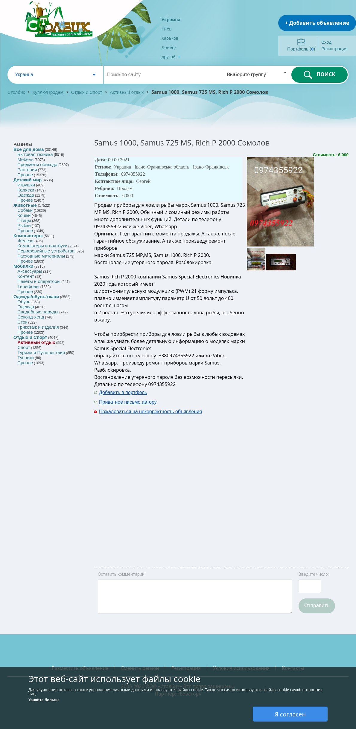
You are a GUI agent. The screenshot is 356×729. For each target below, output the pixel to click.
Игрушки (26, 184)
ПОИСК (319, 75)
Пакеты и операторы (38, 281)
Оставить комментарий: (121, 574)
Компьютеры (28, 235)
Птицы (24, 220)
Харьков (170, 38)
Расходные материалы (41, 255)
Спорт (23, 347)
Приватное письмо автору (128, 402)
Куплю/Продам (49, 92)
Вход (326, 42)
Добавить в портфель (123, 392)
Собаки (25, 210)
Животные (25, 205)
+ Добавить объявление (317, 22)
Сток (22, 321)
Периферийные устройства (45, 250)
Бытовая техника (35, 154)
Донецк (169, 47)
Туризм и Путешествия (41, 352)
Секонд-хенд (30, 316)
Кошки (24, 215)
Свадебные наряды (37, 311)
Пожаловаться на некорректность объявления (150, 411)
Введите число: (314, 574)
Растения (27, 169)
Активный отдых (127, 92)
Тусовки (25, 357)
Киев (166, 29)
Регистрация (334, 48)
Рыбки (24, 225)
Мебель (25, 159)
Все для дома (28, 149)
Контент (25, 276)
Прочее (25, 174)
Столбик (16, 92)
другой (171, 56)
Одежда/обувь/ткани (36, 296)
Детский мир (27, 179)
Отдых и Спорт (86, 92)
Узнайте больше (44, 700)
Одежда (25, 194)
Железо (25, 240)
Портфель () (301, 48)
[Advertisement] (280, 477)
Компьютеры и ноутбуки (42, 245)
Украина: (172, 19)
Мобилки (23, 266)
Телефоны (28, 286)
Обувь (23, 301)
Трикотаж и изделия (38, 327)
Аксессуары (29, 271)
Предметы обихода (37, 164)
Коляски (25, 189)
